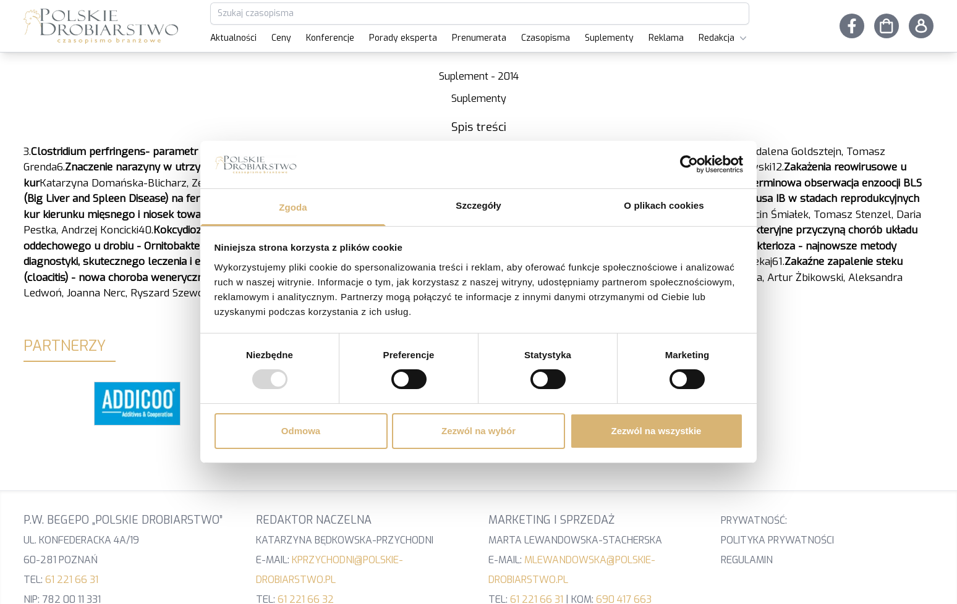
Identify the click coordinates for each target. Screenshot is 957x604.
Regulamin (747, 559)
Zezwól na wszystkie (656, 431)
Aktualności (233, 38)
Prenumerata (479, 38)
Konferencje (330, 38)
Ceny (281, 38)
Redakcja (724, 38)
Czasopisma (545, 38)
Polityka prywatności (777, 540)
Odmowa (300, 431)
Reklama (666, 38)
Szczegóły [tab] (478, 205)
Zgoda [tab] (293, 207)
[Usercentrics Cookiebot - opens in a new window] (689, 164)
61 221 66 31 (71, 579)
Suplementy (609, 38)
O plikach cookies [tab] (664, 205)
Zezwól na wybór (478, 431)
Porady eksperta (403, 38)
